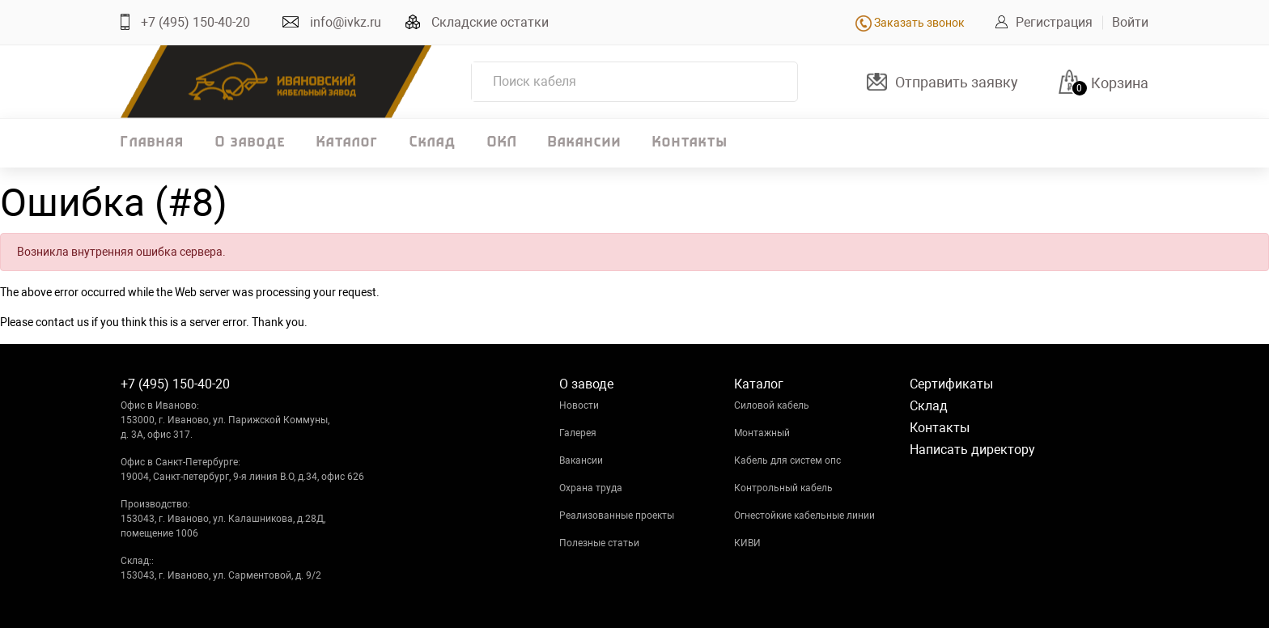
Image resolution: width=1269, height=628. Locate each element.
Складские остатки (490, 22)
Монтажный (762, 433)
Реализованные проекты (616, 515)
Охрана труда (590, 488)
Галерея (577, 433)
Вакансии (585, 143)
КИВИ (747, 543)
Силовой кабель (771, 405)
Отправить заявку (956, 82)
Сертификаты (951, 384)
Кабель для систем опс (787, 460)
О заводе (250, 143)
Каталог (347, 143)
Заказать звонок (910, 22)
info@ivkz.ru (345, 22)
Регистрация (1054, 22)
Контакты (690, 143)
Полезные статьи (599, 543)
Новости (579, 405)
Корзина (1119, 82)
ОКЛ (502, 143)
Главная (153, 143)
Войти (1130, 22)
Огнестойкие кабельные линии (804, 515)
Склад (433, 143)
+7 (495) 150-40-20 (195, 22)
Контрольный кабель (783, 488)
